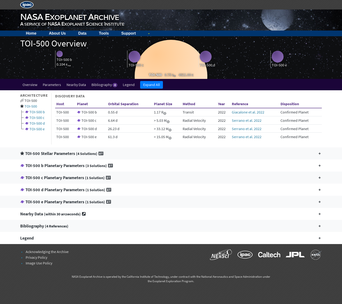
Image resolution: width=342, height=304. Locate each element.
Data (82, 33)
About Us (57, 33)
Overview (30, 84)
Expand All (151, 84)
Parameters (52, 84)
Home (31, 33)
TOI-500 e (37, 129)
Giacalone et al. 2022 (248, 112)
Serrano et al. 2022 (246, 120)
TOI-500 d (37, 123)
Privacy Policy (36, 257)
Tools (104, 33)
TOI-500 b (37, 111)
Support (128, 33)
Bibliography (104, 84)
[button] (171, 153)
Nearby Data (76, 84)
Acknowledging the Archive (47, 251)
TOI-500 (30, 106)
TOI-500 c (36, 117)
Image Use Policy (39, 263)
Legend (129, 84)
